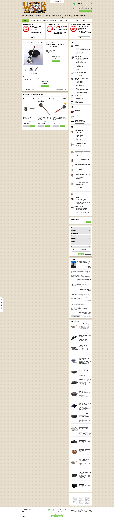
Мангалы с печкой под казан (82, 201)
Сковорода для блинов (81, 62)
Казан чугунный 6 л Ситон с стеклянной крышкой (85, 380)
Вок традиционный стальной (82, 74)
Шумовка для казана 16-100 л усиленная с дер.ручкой (44, 100)
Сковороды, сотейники (81, 135)
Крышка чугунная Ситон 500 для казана (84, 439)
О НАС (66, 20)
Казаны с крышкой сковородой (83, 49)
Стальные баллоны (80, 177)
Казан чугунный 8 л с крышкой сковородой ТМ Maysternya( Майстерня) (84, 393)
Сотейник (78, 68)
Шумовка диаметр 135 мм (60, 89)
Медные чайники (79, 136)
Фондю (77, 69)
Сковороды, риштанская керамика (83, 156)
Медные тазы (79, 132)
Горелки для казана (80, 81)
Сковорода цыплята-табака (82, 58)
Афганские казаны (80, 53)
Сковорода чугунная (80, 59)
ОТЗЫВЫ (60, 20)
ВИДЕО (83, 20)
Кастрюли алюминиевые (81, 148)
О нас (23, 516)
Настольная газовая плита (81, 85)
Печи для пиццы (79, 184)
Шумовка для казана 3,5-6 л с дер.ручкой (59, 99)
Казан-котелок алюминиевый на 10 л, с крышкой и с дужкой (84, 427)
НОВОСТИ (45, 20)
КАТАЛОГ (25, 20)
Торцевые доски (79, 152)
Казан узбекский (79, 52)
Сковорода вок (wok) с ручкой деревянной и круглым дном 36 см (84, 461)
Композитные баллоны (81, 176)
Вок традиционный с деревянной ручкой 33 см (84, 324)
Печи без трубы (79, 98)
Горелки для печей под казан (82, 84)
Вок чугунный (79, 75)
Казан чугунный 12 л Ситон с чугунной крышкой (85, 369)
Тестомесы (78, 186)
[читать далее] (86, 277)
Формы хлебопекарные (81, 146)
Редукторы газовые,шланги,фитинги (81, 179)
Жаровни (78, 65)
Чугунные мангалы (80, 203)
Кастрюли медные (80, 134)
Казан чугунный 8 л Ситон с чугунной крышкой (85, 404)
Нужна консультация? (1, 304)
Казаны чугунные (79, 46)
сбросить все (88, 254)
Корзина (57, 1)
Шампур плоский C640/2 (29, 89)
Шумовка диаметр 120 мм (29, 98)
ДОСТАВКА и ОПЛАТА (35, 20)
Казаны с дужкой (79, 51)
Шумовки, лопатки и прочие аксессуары (46, 42)
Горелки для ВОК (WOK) (81, 82)
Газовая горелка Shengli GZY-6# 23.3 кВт (84, 346)
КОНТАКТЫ (53, 20)
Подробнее (26, 125)
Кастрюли (78, 63)
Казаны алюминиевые (80, 48)
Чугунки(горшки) (79, 66)
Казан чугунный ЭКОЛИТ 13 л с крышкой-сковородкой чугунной (84, 415)
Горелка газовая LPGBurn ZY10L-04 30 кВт (84, 359)
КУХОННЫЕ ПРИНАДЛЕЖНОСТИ (30, 42)
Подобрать (81, 254)
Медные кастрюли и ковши (82, 140)
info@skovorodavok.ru (29, 509)
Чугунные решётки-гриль (81, 208)
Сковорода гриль (79, 61)
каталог (24, 511)
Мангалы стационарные (81, 199)
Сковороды (78, 145)
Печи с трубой (79, 96)
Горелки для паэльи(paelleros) (82, 92)
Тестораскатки (79, 187)
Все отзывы (86, 316)
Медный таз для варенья (84, 449)
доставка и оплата (26, 514)
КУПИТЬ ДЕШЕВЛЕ (74, 20)
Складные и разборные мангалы (83, 202)
